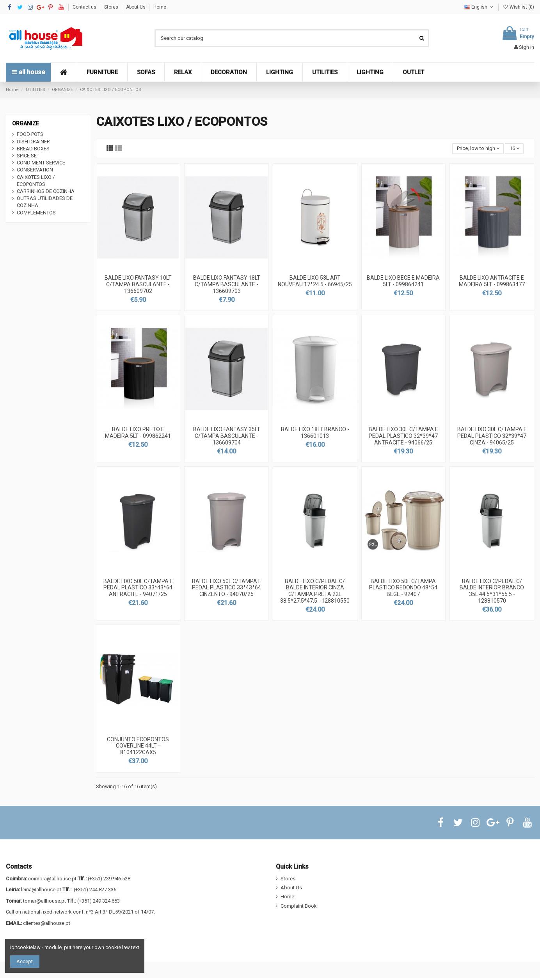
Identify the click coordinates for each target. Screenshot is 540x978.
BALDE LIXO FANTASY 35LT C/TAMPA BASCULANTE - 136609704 (226, 436)
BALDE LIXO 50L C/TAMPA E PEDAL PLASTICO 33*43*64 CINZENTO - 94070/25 (226, 588)
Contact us (85, 7)
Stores (111, 7)
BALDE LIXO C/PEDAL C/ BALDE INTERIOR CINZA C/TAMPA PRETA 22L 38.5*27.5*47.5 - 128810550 (315, 591)
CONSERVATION (35, 170)
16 (514, 148)
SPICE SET (28, 156)
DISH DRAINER (33, 142)
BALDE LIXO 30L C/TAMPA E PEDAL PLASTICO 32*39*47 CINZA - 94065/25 (492, 436)
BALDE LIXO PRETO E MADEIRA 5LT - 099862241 (138, 432)
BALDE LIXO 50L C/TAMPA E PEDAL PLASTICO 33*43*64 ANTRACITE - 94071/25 (138, 588)
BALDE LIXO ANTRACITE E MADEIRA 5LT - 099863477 (492, 281)
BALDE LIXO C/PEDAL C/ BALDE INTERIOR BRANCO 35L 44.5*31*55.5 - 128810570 (492, 591)
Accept (24, 961)
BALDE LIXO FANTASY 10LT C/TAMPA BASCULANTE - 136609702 (138, 284)
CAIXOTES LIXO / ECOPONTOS (36, 180)
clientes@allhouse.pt (46, 923)
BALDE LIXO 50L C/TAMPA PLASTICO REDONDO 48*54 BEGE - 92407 (403, 588)
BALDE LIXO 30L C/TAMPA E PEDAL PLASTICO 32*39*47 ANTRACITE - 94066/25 (403, 436)
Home (159, 7)
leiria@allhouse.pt (41, 889)
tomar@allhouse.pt (44, 901)
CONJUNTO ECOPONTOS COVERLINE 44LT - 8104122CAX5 (138, 746)
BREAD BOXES (33, 149)
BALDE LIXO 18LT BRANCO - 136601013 (315, 432)
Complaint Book (299, 906)
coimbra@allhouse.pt (52, 879)
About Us (136, 7)
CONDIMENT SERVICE (41, 163)
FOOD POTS (30, 134)
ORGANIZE (25, 123)
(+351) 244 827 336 (95, 889)
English (479, 7)
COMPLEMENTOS (36, 213)
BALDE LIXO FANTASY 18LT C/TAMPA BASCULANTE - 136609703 (226, 284)
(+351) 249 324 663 (98, 901)
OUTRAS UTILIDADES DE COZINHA (45, 201)
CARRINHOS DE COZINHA (46, 191)
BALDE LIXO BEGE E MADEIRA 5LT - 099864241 (403, 281)
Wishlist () (518, 7)
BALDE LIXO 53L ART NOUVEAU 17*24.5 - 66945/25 (315, 281)
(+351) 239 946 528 (109, 879)
